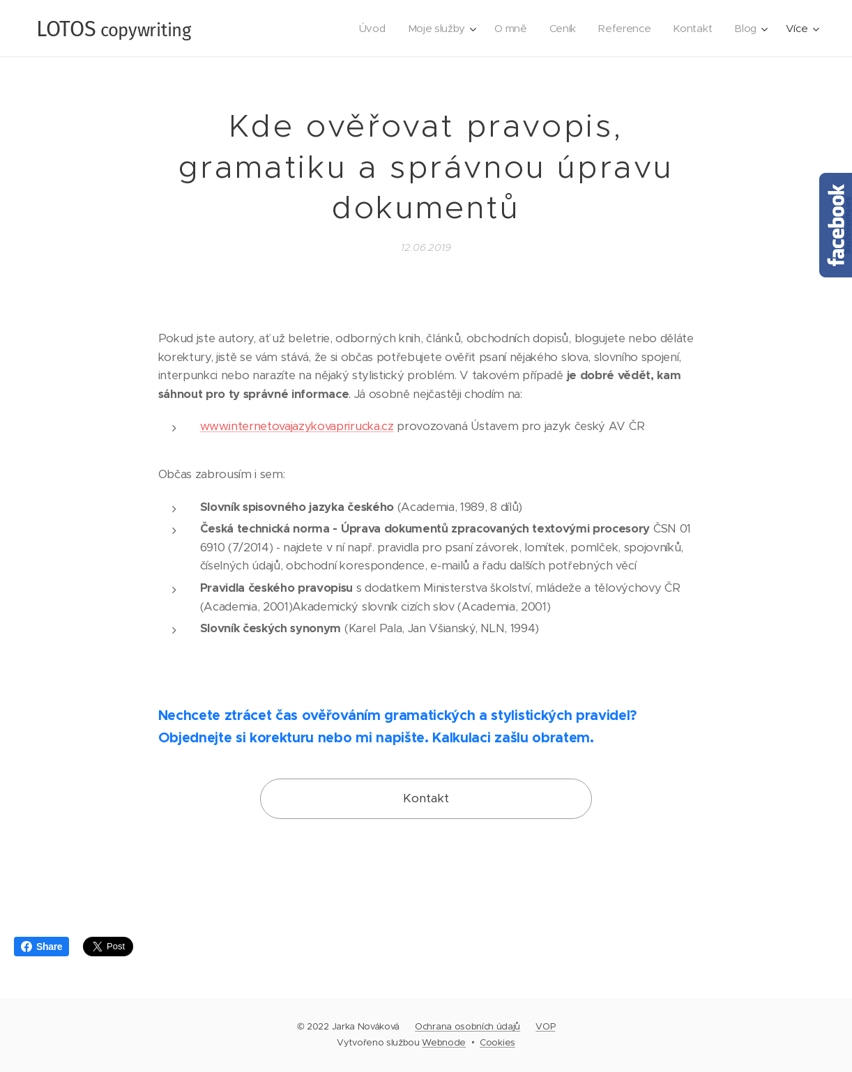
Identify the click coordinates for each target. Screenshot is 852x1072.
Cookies (497, 1042)
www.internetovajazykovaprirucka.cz (297, 426)
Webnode (444, 1042)
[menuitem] (367, 28)
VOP (545, 1026)
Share (41, 946)
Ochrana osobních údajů (467, 1026)
